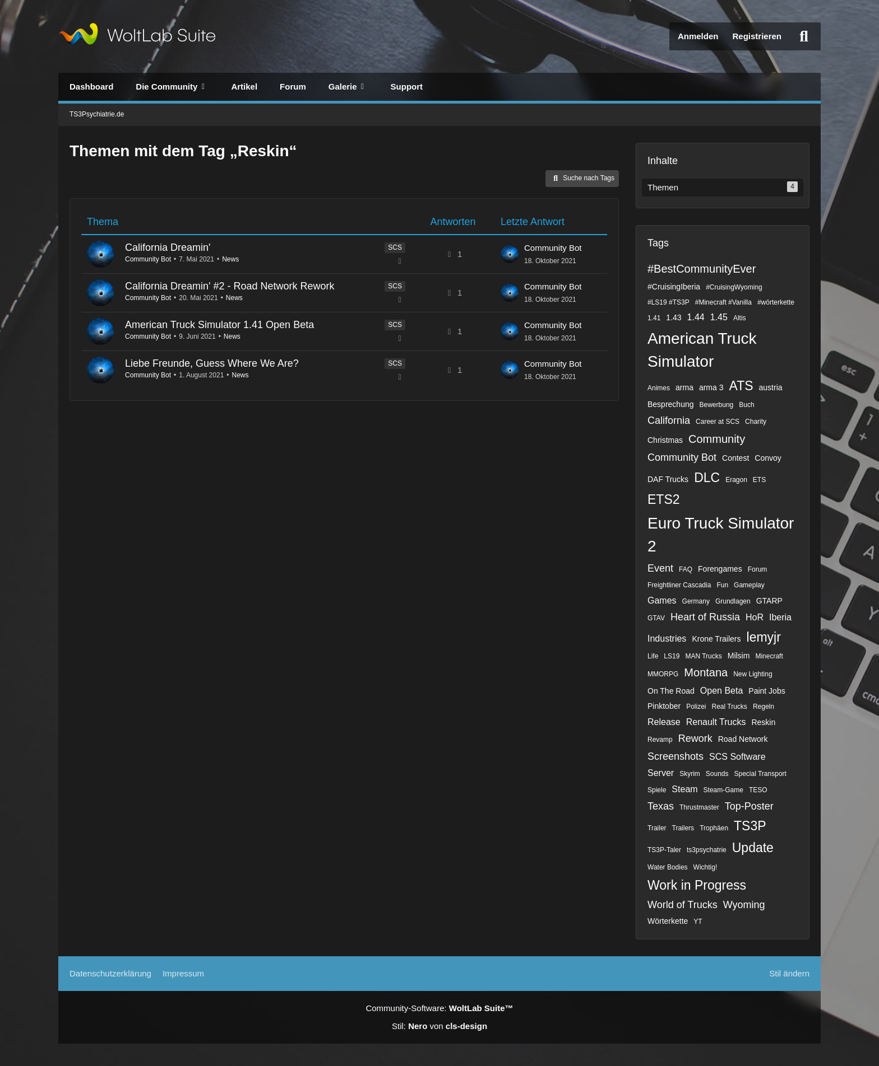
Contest (735, 457)
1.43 (673, 317)
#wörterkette (775, 302)
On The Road (671, 690)
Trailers (683, 828)
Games (662, 600)
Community (716, 439)
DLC (707, 477)
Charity (755, 422)
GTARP (769, 600)
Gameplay (749, 585)
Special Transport (760, 774)
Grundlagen (733, 601)
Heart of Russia (705, 617)
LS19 (671, 656)
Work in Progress (696, 885)
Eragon (736, 480)
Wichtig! (705, 867)
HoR (755, 617)
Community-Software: (439, 1008)
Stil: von (439, 1026)
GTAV (656, 618)
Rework (695, 738)
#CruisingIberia (673, 286)
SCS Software (737, 756)
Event (660, 568)
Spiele (656, 790)
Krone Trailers (716, 638)
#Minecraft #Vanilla (723, 302)
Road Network (743, 739)
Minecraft (769, 656)
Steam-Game (723, 790)
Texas (660, 806)
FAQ (685, 569)
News (230, 259)
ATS (741, 385)
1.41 (653, 318)
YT (697, 921)
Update (753, 847)
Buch (746, 405)
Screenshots (675, 756)
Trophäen (714, 828)
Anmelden (698, 36)
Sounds (717, 774)
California (668, 420)
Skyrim (689, 774)
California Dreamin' (168, 247)
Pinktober (664, 706)
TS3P (750, 826)
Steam (684, 789)
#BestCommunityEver (701, 269)
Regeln (763, 706)
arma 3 (711, 387)
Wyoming (744, 904)
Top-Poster (749, 806)
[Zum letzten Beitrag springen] (510, 254)
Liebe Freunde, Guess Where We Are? (212, 363)
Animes (658, 388)
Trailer (657, 828)
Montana (706, 672)
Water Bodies (667, 867)
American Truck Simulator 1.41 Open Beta (219, 324)
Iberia (780, 617)
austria (771, 387)
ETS (759, 480)
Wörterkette (667, 921)
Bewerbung (717, 405)
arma (684, 387)
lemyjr (764, 637)
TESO (758, 790)
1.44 (696, 317)
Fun (722, 585)
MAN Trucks (703, 656)
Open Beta (721, 690)
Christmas (665, 440)
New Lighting (752, 674)
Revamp (660, 740)
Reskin (763, 722)
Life (652, 656)
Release (664, 722)
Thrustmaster (699, 807)
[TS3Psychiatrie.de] (137, 36)
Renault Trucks (716, 722)
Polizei (696, 706)
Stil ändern (789, 973)
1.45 (719, 317)
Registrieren (756, 36)
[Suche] (804, 36)
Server (660, 773)
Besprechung (670, 404)
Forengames (720, 568)
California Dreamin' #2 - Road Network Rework (230, 286)
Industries (666, 638)
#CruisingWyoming (734, 287)
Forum (757, 569)
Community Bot (148, 259)
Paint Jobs (766, 690)
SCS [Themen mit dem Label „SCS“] (395, 247)
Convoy (768, 457)
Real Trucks (729, 706)
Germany (696, 601)
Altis (739, 318)
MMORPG (662, 674)
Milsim (739, 655)
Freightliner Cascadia (679, 585)
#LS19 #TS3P (668, 302)
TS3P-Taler (664, 850)
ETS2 (663, 499)
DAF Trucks (667, 479)
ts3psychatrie (707, 850)
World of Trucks (682, 904)
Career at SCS (717, 422)
